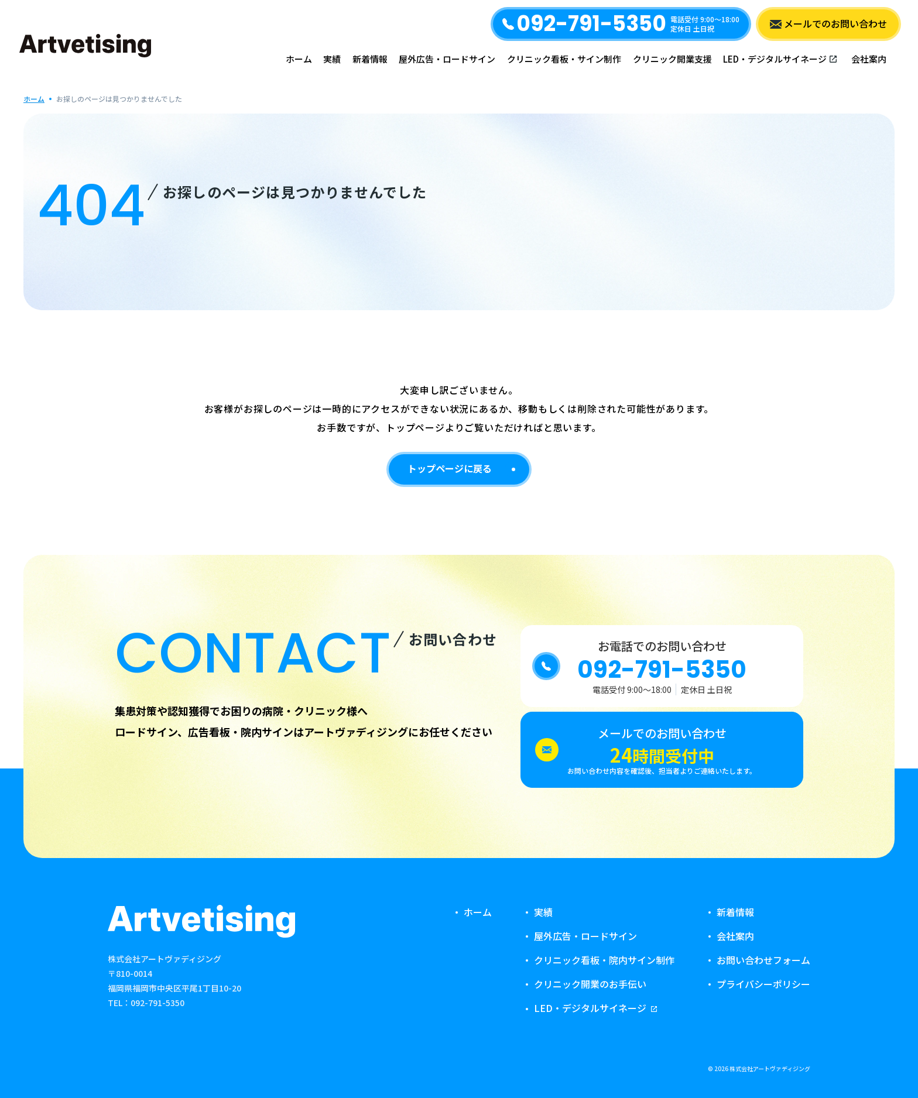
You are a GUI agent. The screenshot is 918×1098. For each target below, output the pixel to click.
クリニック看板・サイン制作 (564, 59)
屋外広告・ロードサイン (447, 59)
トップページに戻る (449, 468)
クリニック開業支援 (672, 59)
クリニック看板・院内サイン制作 (604, 960)
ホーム (299, 59)
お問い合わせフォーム (763, 960)
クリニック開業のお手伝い (590, 984)
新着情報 (370, 59)
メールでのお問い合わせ (835, 23)
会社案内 (868, 59)
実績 (332, 59)
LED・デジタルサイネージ (775, 59)
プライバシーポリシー (763, 984)
